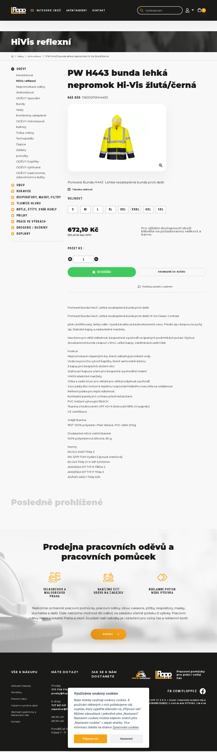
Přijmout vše (90, 738)
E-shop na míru (173, 711)
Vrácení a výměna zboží (27, 706)
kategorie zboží (52, 10)
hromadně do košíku (172, 272)
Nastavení (126, 738)
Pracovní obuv (20, 699)
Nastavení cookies (152, 711)
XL (111, 210)
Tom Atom (200, 711)
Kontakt (102, 10)
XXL (123, 210)
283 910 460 (59, 721)
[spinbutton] (84, 260)
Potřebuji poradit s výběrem (159, 287)
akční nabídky (80, 10)
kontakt (107, 635)
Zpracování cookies (126, 727)
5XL (161, 210)
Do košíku (102, 272)
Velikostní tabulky (23, 686)
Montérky (17, 693)
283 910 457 (59, 717)
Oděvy (22, 56)
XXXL (136, 210)
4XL (148, 210)
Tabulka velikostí (83, 190)
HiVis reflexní (38, 56)
